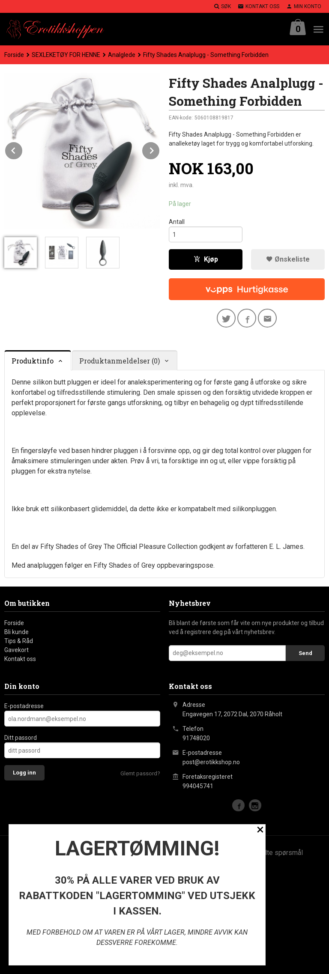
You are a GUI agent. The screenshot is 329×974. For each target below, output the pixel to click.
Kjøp (206, 259)
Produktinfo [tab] (33, 360)
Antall (177, 221)
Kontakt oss (20, 658)
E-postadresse (24, 706)
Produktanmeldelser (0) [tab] (119, 360)
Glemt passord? (140, 773)
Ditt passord (20, 737)
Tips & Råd (18, 640)
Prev (22, 149)
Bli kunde (16, 631)
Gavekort (16, 649)
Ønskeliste (288, 259)
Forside (14, 54)
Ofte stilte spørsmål (272, 853)
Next (159, 149)
